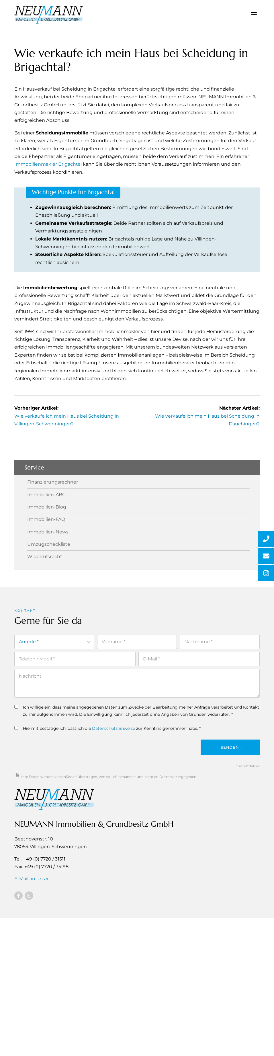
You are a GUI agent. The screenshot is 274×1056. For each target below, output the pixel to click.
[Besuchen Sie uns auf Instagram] (29, 895)
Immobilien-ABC (46, 494)
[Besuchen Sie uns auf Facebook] (18, 895)
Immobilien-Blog (46, 507)
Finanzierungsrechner (52, 482)
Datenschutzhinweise (113, 728)
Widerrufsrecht (44, 556)
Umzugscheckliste (48, 544)
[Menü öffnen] (254, 14)
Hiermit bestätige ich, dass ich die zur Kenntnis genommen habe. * (107, 728)
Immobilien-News (47, 531)
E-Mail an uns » (31, 878)
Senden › (231, 747)
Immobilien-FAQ (46, 519)
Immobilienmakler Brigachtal (48, 164)
